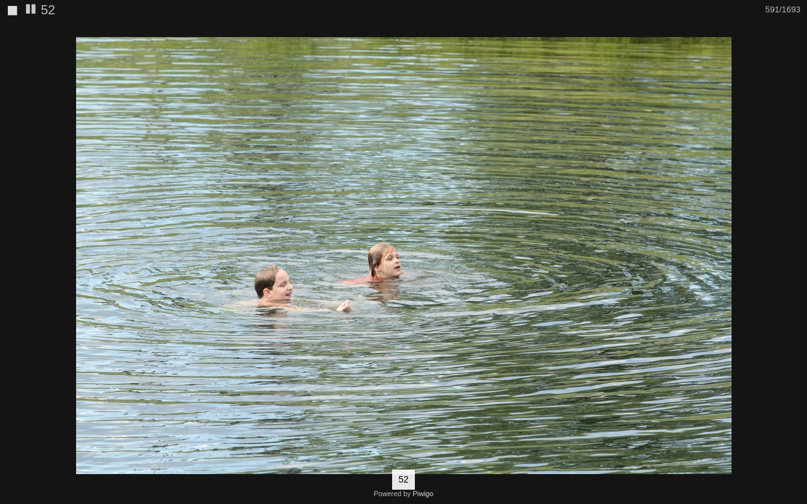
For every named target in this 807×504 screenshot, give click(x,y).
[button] (795, 33)
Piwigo (423, 493)
